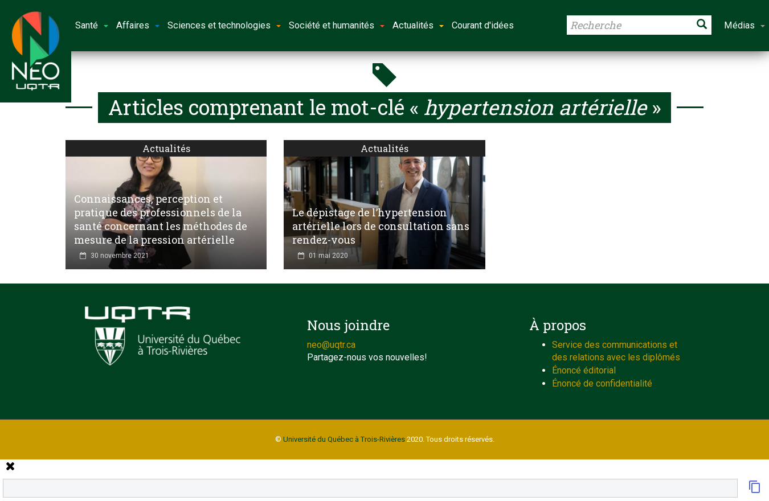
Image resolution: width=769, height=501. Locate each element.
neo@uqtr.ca (331, 344)
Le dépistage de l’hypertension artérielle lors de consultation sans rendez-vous (380, 226)
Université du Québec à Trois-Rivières (344, 439)
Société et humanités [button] (336, 25)
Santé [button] (91, 25)
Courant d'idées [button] (483, 25)
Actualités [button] (418, 25)
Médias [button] (744, 25)
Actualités (166, 148)
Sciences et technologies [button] (224, 25)
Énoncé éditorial (584, 370)
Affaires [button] (137, 25)
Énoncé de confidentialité (602, 383)
